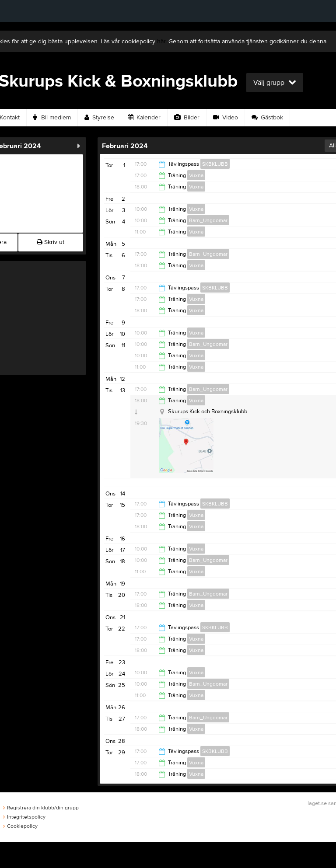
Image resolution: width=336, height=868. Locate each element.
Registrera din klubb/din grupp (41, 807)
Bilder (187, 118)
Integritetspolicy (24, 816)
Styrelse (99, 118)
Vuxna (196, 175)
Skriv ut (50, 242)
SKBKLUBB (215, 163)
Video (225, 118)
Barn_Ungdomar (208, 220)
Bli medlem (52, 118)
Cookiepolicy (20, 826)
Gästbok (267, 118)
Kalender (144, 118)
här (161, 41)
